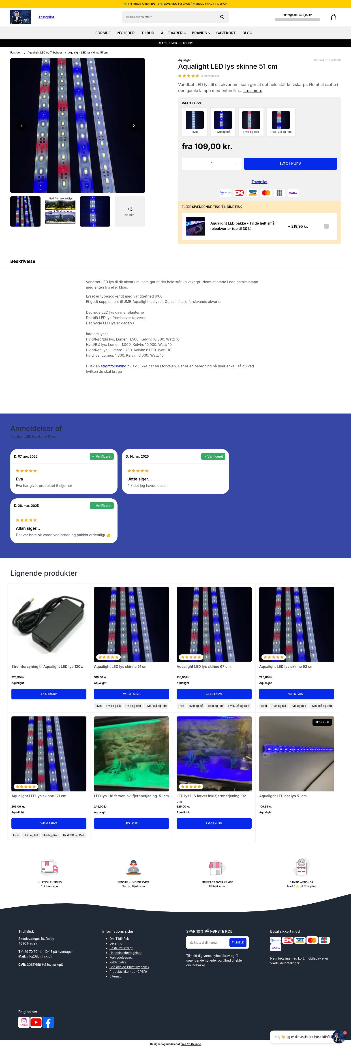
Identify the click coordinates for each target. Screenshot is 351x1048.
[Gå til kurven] (334, 17)
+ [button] (236, 163)
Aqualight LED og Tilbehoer (45, 52)
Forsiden (15, 52)
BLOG (247, 33)
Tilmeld (238, 942)
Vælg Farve (131, 694)
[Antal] (212, 164)
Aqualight (184, 60)
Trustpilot (46, 17)
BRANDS (201, 33)
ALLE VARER (173, 33)
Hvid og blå (113, 705)
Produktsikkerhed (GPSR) (128, 971)
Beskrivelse (22, 261)
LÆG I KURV (290, 163)
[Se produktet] (194, 226)
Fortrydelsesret (120, 957)
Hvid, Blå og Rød (156, 705)
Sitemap (115, 976)
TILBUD (147, 33)
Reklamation (118, 962)
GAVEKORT (226, 33)
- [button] (187, 163)
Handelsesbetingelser (125, 953)
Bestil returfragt (121, 948)
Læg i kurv (49, 694)
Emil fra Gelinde (191, 1044)
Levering (115, 943)
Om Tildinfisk (119, 939)
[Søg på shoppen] (222, 17)
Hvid (99, 705)
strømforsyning (113, 366)
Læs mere (252, 90)
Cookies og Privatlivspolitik (129, 967)
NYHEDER (126, 33)
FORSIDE (103, 33)
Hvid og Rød (133, 705)
